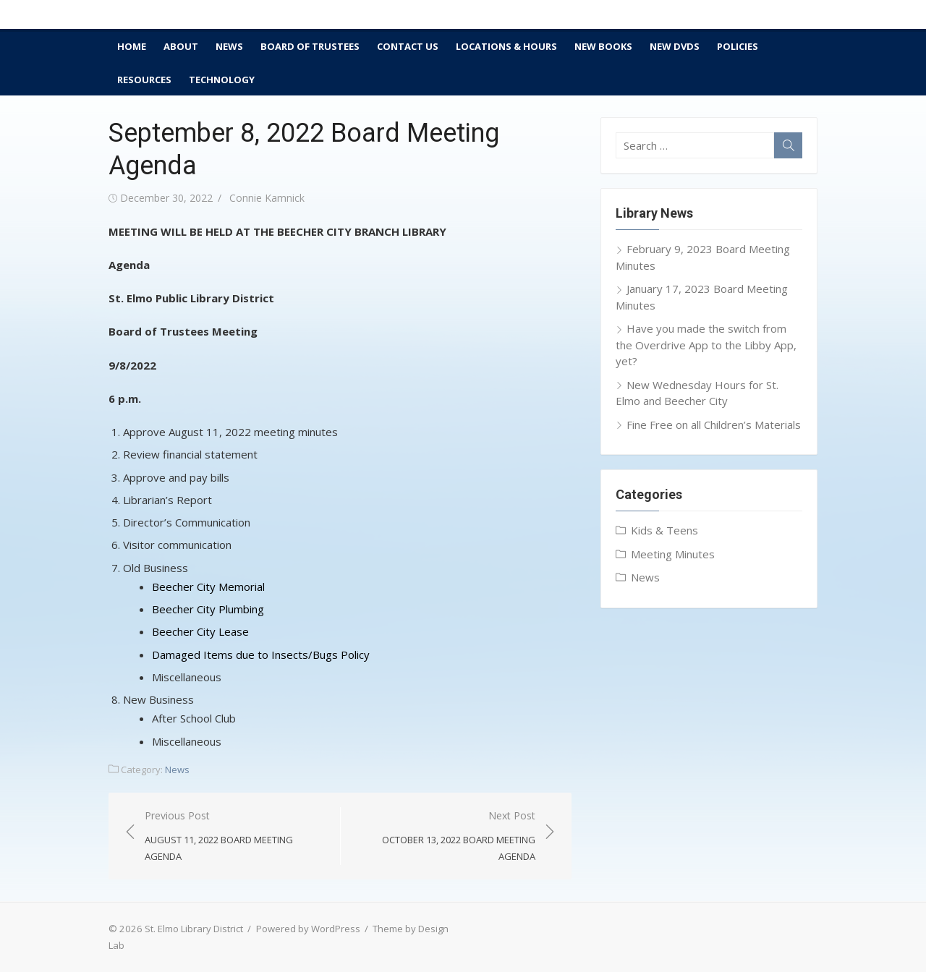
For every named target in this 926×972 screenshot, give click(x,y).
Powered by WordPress (308, 928)
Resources (144, 79)
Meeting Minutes (673, 554)
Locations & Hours (506, 46)
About (180, 46)
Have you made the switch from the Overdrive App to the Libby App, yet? (706, 344)
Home (131, 46)
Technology (222, 79)
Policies (737, 46)
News (229, 46)
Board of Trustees (310, 46)
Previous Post (235, 837)
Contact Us (407, 46)
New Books (603, 46)
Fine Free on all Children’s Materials (713, 424)
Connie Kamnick (267, 198)
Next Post (445, 837)
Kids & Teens (664, 530)
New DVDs (675, 46)
